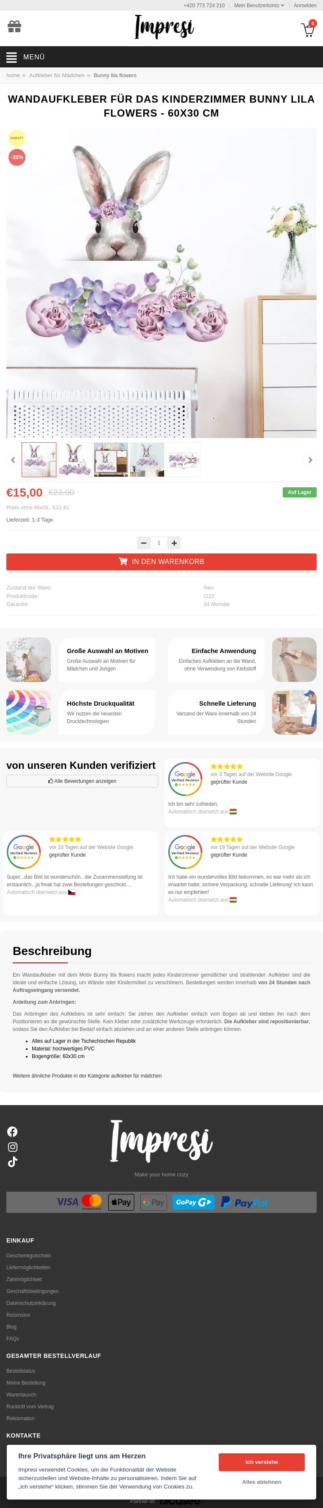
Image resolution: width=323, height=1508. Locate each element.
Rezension (18, 1315)
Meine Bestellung (25, 1383)
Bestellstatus (20, 1371)
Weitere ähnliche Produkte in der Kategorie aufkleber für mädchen (87, 1076)
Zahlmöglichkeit (24, 1279)
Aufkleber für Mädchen (57, 75)
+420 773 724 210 (204, 5)
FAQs (12, 1339)
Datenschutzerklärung (31, 1303)
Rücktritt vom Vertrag (30, 1407)
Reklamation (20, 1418)
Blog (11, 1327)
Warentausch (21, 1395)
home (13, 75)
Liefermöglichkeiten (28, 1268)
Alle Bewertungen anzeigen (82, 781)
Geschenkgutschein (28, 1256)
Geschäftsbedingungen (32, 1291)
